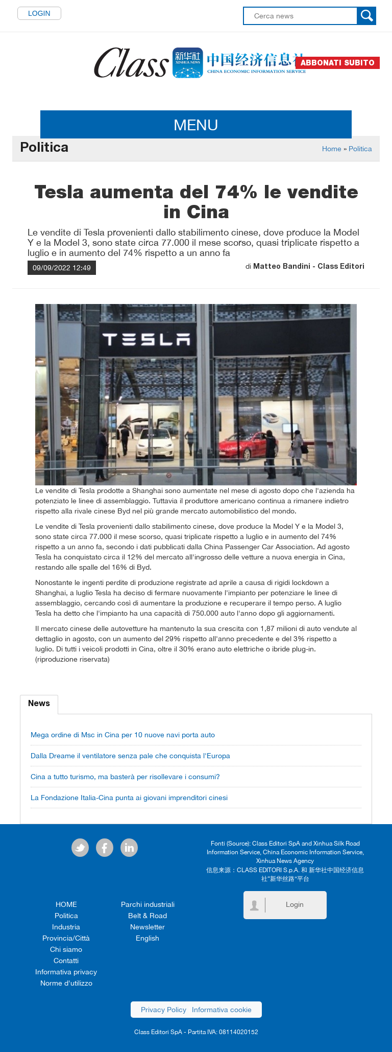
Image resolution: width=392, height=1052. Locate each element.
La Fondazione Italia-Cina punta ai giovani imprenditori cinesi (129, 797)
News (39, 704)
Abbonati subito (338, 63)
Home (331, 149)
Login (39, 13)
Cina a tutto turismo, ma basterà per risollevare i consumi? (125, 777)
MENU (196, 124)
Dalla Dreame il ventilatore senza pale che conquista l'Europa (130, 756)
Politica (360, 149)
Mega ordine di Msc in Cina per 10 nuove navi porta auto (123, 735)
